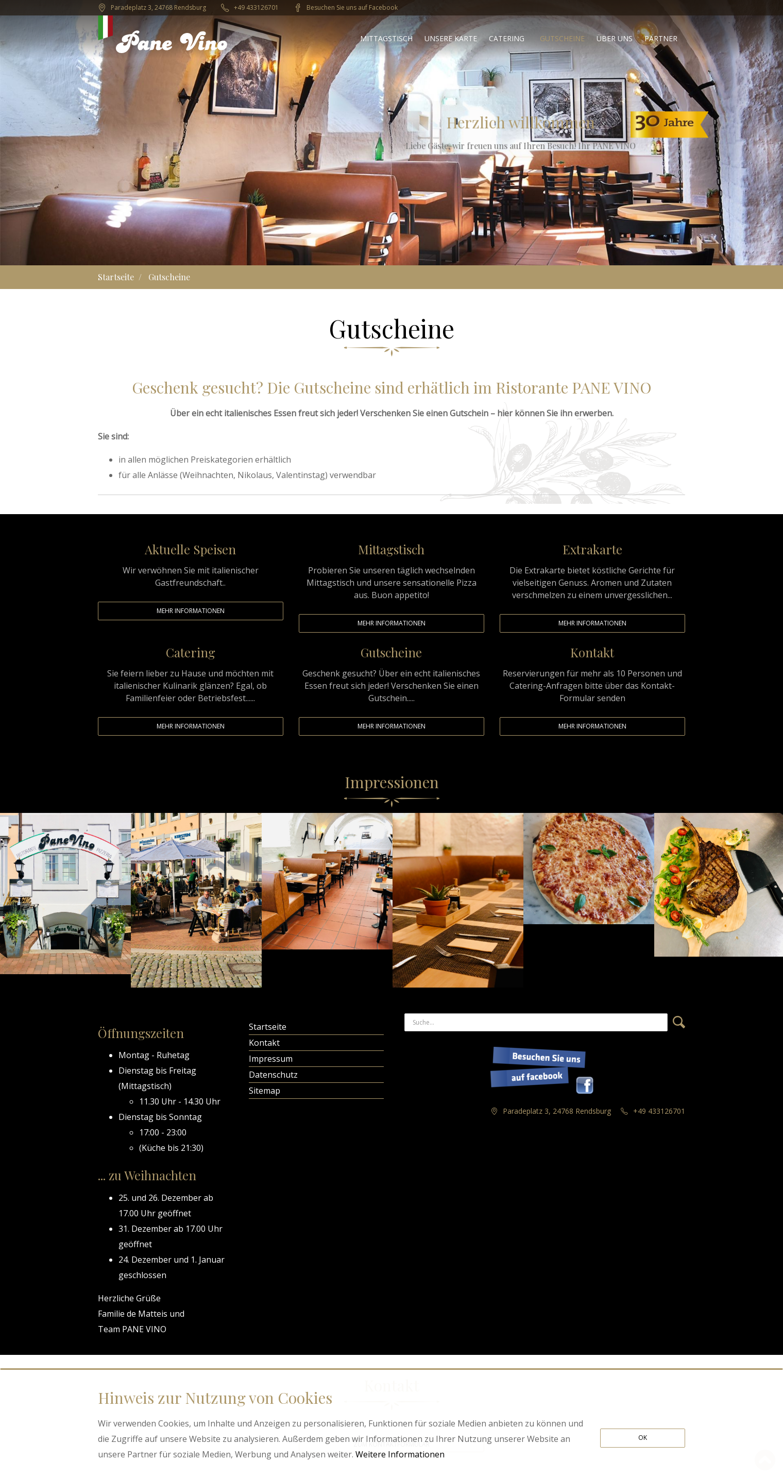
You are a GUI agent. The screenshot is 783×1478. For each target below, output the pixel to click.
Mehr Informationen (191, 610)
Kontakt (264, 1042)
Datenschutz (273, 1074)
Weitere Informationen (400, 1454)
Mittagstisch (145, 1086)
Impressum (271, 1058)
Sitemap (264, 1090)
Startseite (116, 276)
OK (642, 1437)
